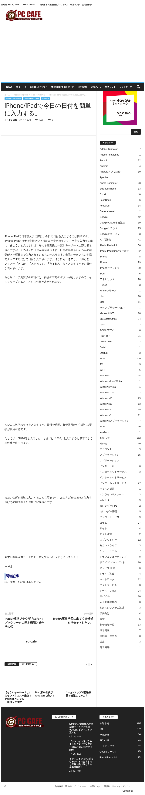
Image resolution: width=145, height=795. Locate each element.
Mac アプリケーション (112, 307)
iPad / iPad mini (38, 94)
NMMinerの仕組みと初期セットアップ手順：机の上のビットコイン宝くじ (81, 728)
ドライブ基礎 (107, 573)
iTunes (103, 284)
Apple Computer (21, 94)
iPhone (45, 98)
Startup (104, 352)
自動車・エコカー (109, 636)
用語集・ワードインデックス (117, 786)
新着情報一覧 (107, 624)
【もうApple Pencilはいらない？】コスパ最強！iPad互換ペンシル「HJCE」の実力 (18, 697)
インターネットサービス (113, 471)
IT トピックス (107, 279)
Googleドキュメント (111, 234)
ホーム (7, 94)
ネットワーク (107, 579)
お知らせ (105, 437)
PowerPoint (106, 341)
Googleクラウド (38, 87)
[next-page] (91, 664)
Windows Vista (108, 386)
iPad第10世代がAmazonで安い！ (45, 694)
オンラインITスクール (112, 494)
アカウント (106, 449)
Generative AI (107, 211)
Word (103, 426)
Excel (103, 194)
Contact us (128, 790)
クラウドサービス (109, 517)
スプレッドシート (109, 539)
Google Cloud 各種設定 (112, 222)
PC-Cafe (13, 119)
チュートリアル (108, 551)
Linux (103, 296)
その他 (103, 443)
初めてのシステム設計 (112, 607)
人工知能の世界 (108, 602)
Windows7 (105, 409)
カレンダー (106, 500)
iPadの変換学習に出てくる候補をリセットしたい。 (73, 620)
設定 (102, 641)
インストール (107, 466)
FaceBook (105, 200)
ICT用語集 (82, 87)
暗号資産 (105, 630)
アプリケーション (109, 454)
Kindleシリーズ (108, 290)
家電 (102, 619)
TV (101, 364)
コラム (103, 522)
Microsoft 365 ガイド (62, 87)
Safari (103, 347)
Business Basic (108, 188)
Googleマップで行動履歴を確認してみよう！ (78, 694)
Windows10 (106, 398)
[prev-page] (87, 664)
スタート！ (21, 87)
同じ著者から (28, 664)
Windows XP (107, 392)
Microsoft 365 (107, 313)
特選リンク (75, 4)
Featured (105, 205)
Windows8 (105, 415)
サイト (103, 528)
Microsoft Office (108, 318)
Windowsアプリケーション (114, 420)
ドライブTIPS (107, 568)
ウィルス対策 (107, 488)
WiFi (102, 369)
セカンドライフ (108, 545)
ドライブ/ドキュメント (112, 562)
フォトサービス (108, 585)
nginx (103, 324)
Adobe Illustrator (109, 149)
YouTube (104, 432)
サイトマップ (125, 87)
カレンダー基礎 (108, 511)
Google (104, 217)
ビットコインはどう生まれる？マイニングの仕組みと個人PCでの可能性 (81, 745)
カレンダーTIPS (108, 505)
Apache (104, 177)
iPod (102, 273)
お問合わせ (87, 4)
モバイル (105, 596)
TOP (102, 358)
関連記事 (12, 664)
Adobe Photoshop (109, 154)
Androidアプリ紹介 (110, 171)
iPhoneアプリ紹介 (110, 268)
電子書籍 (105, 647)
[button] (138, 87)
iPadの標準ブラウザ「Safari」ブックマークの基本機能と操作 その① (25, 622)
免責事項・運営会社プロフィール (54, 4)
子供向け (105, 613)
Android (104, 160)
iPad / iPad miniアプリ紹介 (114, 251)
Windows (105, 375)
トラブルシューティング (113, 556)
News (9, 87)
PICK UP (105, 335)
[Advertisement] (72, 53)
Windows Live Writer (111, 381)
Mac (102, 301)
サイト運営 (106, 534)
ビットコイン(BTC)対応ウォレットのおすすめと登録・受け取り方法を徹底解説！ (81, 763)
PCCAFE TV (106, 330)
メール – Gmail (108, 590)
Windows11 (106, 403)
